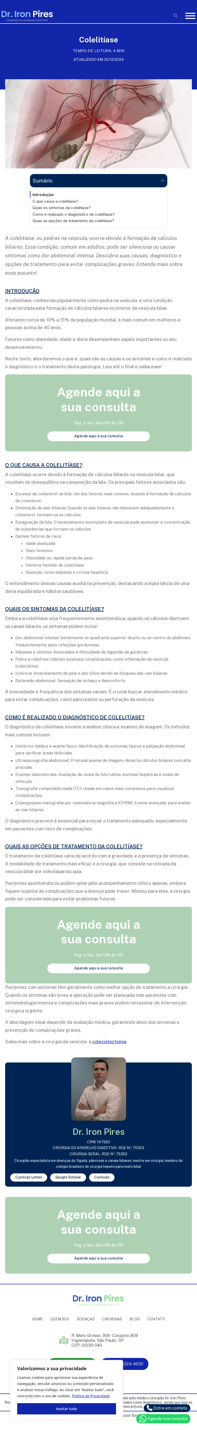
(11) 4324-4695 (125, 1364)
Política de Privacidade (91, 1395)
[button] (98, 180)
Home (37, 1319)
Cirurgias (112, 1319)
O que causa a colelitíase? (55, 201)
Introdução (43, 194)
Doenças (86, 1319)
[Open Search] (175, 15)
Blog (135, 1319)
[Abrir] (190, 16)
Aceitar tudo (66, 1408)
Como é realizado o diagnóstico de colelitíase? (74, 214)
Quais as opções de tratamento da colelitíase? (73, 220)
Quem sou (59, 1319)
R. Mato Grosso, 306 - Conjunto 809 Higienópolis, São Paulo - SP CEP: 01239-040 (104, 1340)
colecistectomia (109, 1041)
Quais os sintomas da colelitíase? (62, 207)
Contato (156, 1319)
